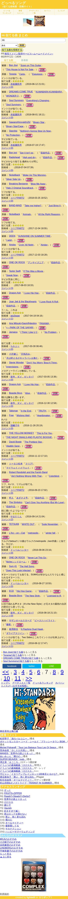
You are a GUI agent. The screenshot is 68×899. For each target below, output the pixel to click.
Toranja (12, 74)
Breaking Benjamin (18, 183)
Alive (27, 393)
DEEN (12, 236)
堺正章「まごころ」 (10, 762)
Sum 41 (13, 566)
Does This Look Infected (18, 570)
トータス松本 (16, 463)
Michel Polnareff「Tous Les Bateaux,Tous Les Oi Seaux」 (29, 747)
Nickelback (14, 175)
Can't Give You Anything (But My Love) (44, 502)
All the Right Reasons (49, 214)
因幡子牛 (15, 425)
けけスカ (8, 802)
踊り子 (7, 805)
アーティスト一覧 (21, 683)
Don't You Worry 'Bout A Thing (42, 362)
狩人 (11, 498)
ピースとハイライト (44, 620)
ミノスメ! (61, 11)
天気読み (25, 354)
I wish (9, 240)
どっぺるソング (13, 3)
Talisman (13, 411)
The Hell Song (27, 566)
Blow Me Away (38, 184)
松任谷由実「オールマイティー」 (17, 780)
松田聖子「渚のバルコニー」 (14, 738)
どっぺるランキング (43, 683)
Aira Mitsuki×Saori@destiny (23, 323)
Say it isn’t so (26, 153)
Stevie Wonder (16, 362)
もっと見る (5, 854)
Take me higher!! (33, 205)
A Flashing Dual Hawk (32, 629)
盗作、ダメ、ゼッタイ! (22, 377)
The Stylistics (15, 502)
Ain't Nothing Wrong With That (26, 476)
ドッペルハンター (19, 550)
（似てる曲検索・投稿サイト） (17, 6)
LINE (51, 666)
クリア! (29, 463)
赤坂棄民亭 (16, 84)
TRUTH (42, 411)
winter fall (50, 533)
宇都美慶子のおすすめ (11, 851)
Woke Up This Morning (34, 175)
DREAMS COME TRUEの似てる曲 (20, 658)
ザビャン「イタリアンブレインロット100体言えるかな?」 (29, 774)
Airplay (12, 244)
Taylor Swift (15, 271)
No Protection (13, 135)
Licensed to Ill (54, 596)
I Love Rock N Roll (48, 302)
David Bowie (15, 442)
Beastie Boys (15, 393)
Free (11, 415)
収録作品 (45, 153)
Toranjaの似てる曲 (12, 655)
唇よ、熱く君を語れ (15, 817)
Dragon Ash (15, 293)
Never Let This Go (37, 557)
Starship (13, 131)
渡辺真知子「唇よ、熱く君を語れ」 (18, 777)
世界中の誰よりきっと (15, 799)
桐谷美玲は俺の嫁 (9, 731)
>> (29, 678)
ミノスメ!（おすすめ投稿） (15, 686)
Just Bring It (55, 205)
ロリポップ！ (45, 897)
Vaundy (8, 808)
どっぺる (7, 12)
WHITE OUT (28, 524)
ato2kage (15, 316)
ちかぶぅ (15, 346)
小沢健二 (13, 354)
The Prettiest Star (33, 442)
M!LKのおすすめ (8, 839)
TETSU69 (14, 524)
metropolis (33, 533)
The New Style (32, 596)
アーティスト (34, 12)
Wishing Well (23, 415)
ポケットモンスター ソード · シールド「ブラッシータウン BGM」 (33, 741)
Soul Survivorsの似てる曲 (16, 661)
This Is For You (44, 433)
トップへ (5, 683)
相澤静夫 (13, 629)
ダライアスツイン (15, 633)
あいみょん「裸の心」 (11, 756)
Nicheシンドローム (16, 562)
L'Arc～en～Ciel (17, 533)
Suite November (50, 524)
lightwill (31, 897)
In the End (26, 411)
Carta (22, 74)
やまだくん (16, 516)
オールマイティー (14, 823)
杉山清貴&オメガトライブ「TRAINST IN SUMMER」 (27, 783)
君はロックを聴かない (15, 814)
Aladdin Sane (13, 446)
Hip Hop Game (24, 591)
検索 (22, 45)
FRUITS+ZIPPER (13, 793)
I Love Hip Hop (31, 293)
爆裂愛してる (12, 826)
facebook (12, 666)
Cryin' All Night (26, 245)
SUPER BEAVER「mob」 (13, 759)
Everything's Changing (37, 100)
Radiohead (14, 157)
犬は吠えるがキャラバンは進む (22, 358)
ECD (11, 591)
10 (7, 678)
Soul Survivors (16, 100)
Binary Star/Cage (14, 126)
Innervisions (12, 367)
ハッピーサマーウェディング (20, 831)
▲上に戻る (5, 857)
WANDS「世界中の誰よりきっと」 (17, 753)
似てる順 (8, 60)
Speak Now (12, 275)
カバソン (47, 11)
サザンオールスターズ (20, 620)
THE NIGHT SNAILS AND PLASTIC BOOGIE (29, 437)
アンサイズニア (36, 262)
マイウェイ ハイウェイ (17, 468)
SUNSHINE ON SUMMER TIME (34, 236)
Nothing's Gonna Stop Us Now (35, 131)
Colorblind (54, 476)
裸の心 (8, 820)
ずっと (7, 790)
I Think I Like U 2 (28, 332)
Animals (27, 214)
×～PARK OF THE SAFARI (19, 327)
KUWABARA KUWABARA (49, 92)
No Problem (50, 332)
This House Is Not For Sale (19, 69)
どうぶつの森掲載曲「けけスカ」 (17, 765)
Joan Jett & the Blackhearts (23, 301)
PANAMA (44, 323)
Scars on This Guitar (30, 65)
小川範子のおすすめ (10, 842)
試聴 (42, 70)
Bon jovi (13, 152)
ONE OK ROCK (17, 262)
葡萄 (8, 624)
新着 (20, 12)
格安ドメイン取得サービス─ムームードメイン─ (29, 54)
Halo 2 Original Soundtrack (19, 188)
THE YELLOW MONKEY (21, 433)
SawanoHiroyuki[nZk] (19, 122)
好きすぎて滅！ (12, 811)
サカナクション (13, 828)
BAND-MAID (15, 205)
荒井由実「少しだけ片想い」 (14, 750)
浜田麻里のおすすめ (10, 845)
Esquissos (37, 74)
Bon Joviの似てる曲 (13, 652)
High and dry (29, 157)
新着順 (24, 60)
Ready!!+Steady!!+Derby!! (17, 796)
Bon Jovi (13, 65)
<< (5, 672)
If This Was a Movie (33, 271)
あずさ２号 (22, 498)
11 (18, 678)
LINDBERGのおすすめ (11, 848)
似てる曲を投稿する (12, 50)
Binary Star (38, 122)
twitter (32, 666)
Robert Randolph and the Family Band (28, 472)
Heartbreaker (43, 415)
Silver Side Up (13, 179)
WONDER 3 (12, 96)
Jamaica (13, 332)
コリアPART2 (17, 198)
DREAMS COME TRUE (21, 91)
